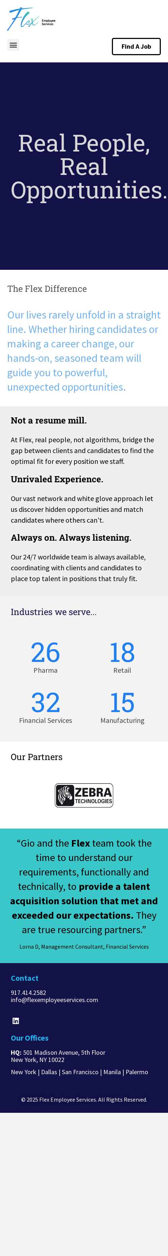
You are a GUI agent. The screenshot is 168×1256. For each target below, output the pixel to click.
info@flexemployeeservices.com (54, 1000)
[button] (13, 45)
